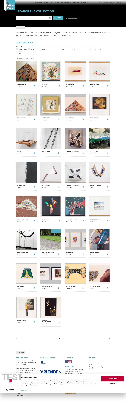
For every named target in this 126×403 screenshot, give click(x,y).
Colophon (91, 369)
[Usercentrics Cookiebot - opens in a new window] (10, 400)
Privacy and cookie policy (96, 367)
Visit (42, 3)
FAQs (90, 361)
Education (62, 3)
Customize (113, 393)
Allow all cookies (112, 388)
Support (81, 3)
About (72, 3)
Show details (25, 400)
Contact (102, 3)
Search (97, 3)
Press (108, 3)
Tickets (35, 3)
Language (114, 3)
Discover (51, 3)
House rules (92, 363)
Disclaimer (92, 365)
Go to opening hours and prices (24, 378)
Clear (19, 53)
